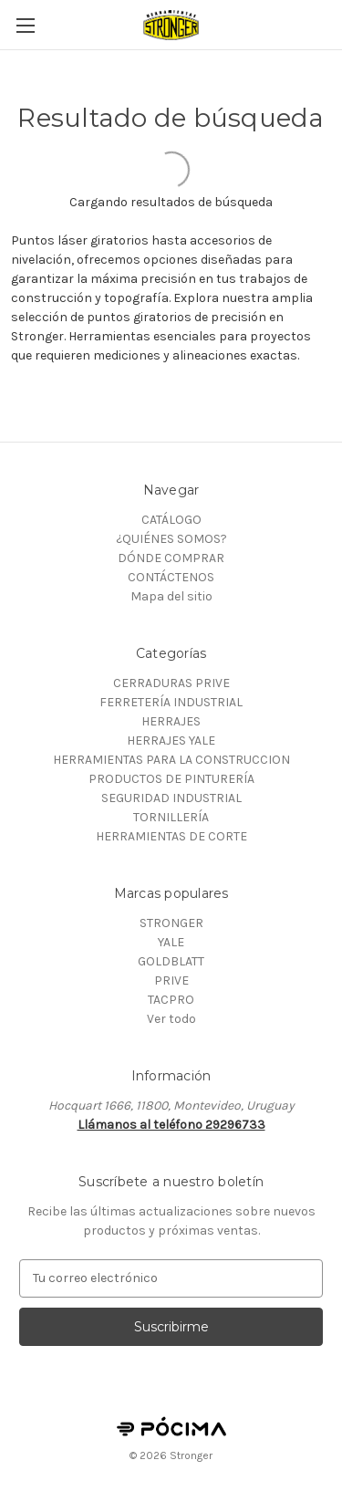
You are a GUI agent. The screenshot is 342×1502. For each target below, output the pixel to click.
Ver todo (171, 1019)
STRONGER (171, 923)
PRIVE (171, 980)
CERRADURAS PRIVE (171, 683)
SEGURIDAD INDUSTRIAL (171, 798)
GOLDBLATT (171, 961)
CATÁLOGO (171, 519)
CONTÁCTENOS (171, 577)
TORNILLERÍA (171, 817)
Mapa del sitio (171, 596)
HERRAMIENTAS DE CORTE (171, 836)
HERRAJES (171, 721)
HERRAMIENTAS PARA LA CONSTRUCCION (171, 759)
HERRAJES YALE (171, 740)
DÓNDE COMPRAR (171, 558)
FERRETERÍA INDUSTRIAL (171, 702)
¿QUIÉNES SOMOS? (171, 539)
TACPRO (171, 999)
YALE (171, 942)
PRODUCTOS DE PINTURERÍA (171, 779)
